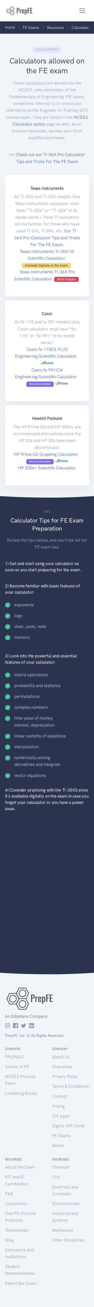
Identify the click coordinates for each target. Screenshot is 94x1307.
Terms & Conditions (70, 1086)
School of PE (17, 1066)
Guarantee (62, 1066)
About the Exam (20, 1167)
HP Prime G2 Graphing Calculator (46, 454)
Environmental (65, 1203)
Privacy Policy (65, 1076)
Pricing (58, 1106)
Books (58, 1145)
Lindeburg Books (21, 1093)
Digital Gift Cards (68, 1125)
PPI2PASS (14, 1056)
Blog (9, 1240)
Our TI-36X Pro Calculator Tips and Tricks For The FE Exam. (47, 237)
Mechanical (62, 1230)
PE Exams (61, 1135)
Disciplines (60, 1159)
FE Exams (31, 27)
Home (10, 27)
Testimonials (17, 1230)
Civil (56, 1176)
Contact (59, 1096)
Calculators (16, 1203)
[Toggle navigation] (82, 11)
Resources (55, 27)
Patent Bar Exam (21, 1283)
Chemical (61, 1167)
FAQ (9, 1193)
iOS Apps (61, 1115)
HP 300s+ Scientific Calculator (47, 467)
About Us (61, 1056)
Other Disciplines (68, 1240)
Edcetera (19, 1016)
